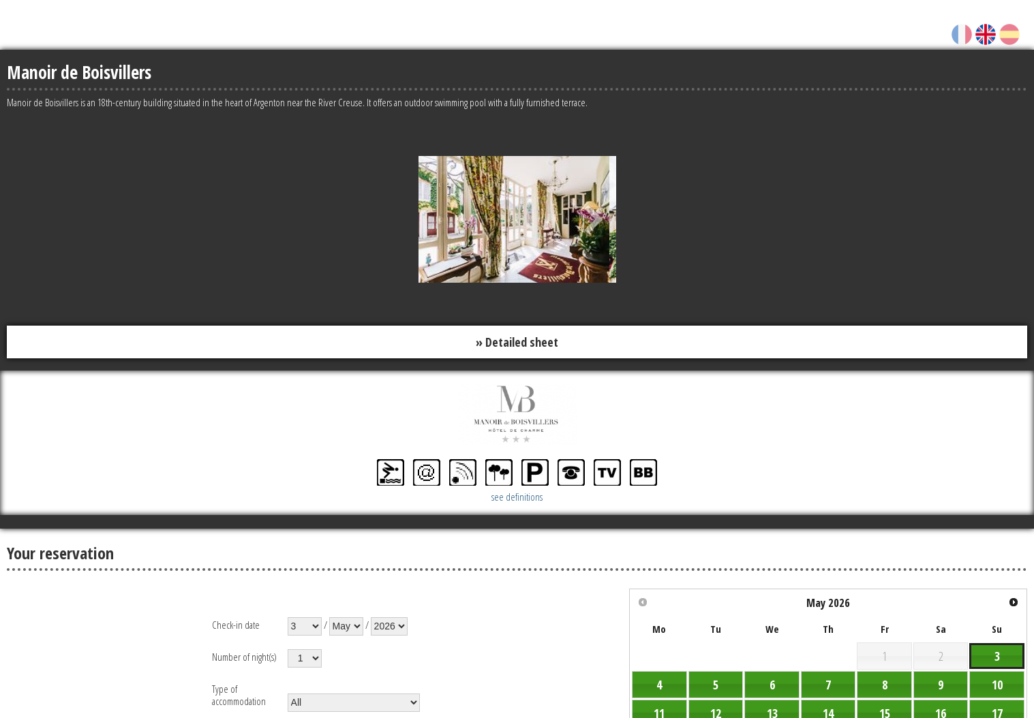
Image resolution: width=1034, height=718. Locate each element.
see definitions (517, 496)
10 (997, 684)
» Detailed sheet (517, 342)
